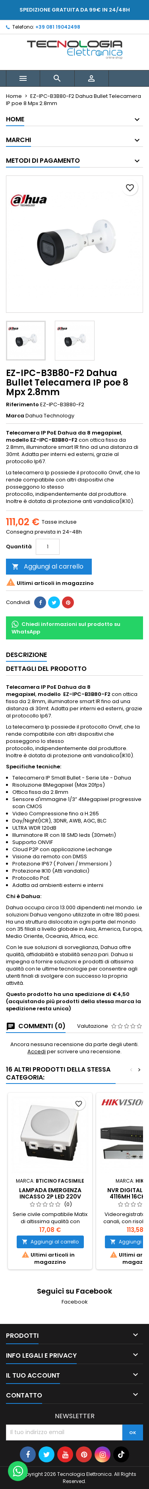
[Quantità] (48, 547)
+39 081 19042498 (57, 26)
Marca (15, 415)
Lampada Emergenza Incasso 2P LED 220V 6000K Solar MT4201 (50, 1196)
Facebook (75, 1302)
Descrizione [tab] (26, 654)
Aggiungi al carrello (47, 566)
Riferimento (22, 404)
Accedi (36, 1051)
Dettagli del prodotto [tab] (46, 668)
